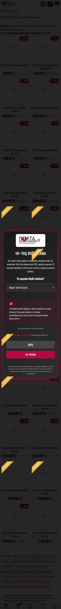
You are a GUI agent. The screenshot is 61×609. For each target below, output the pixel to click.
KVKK (15, 334)
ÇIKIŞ (30, 344)
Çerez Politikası (25, 334)
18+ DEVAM (30, 354)
